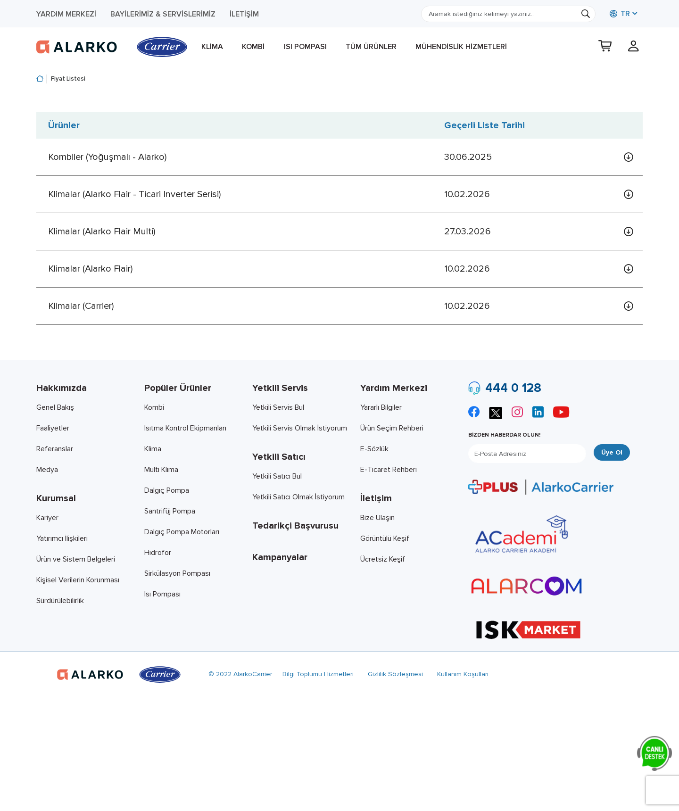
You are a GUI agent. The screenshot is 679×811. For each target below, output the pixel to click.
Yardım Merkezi (66, 14)
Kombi (253, 46)
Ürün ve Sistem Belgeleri (75, 559)
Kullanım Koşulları (463, 674)
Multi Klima (161, 469)
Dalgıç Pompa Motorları (181, 532)
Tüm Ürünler (371, 46)
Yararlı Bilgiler (381, 407)
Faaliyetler (52, 428)
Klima (212, 46)
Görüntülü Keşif (384, 538)
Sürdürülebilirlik (60, 600)
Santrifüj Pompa (169, 511)
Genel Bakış (55, 407)
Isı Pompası (305, 46)
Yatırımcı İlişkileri (62, 538)
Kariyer (47, 517)
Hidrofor (157, 552)
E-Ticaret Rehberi (388, 469)
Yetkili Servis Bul (278, 407)
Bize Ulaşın (377, 517)
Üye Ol (611, 452)
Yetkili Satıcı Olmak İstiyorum (298, 497)
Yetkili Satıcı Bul (277, 476)
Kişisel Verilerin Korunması (77, 580)
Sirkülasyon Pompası (177, 573)
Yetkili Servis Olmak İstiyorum (299, 428)
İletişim (244, 14)
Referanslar (54, 449)
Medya (47, 469)
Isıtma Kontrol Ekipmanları (185, 428)
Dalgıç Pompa (166, 490)
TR (620, 13)
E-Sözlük (374, 449)
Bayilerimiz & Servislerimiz (162, 14)
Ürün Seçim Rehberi (391, 428)
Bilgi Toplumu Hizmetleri (318, 674)
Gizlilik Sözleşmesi (395, 674)
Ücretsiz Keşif (382, 559)
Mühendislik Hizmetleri (461, 46)
